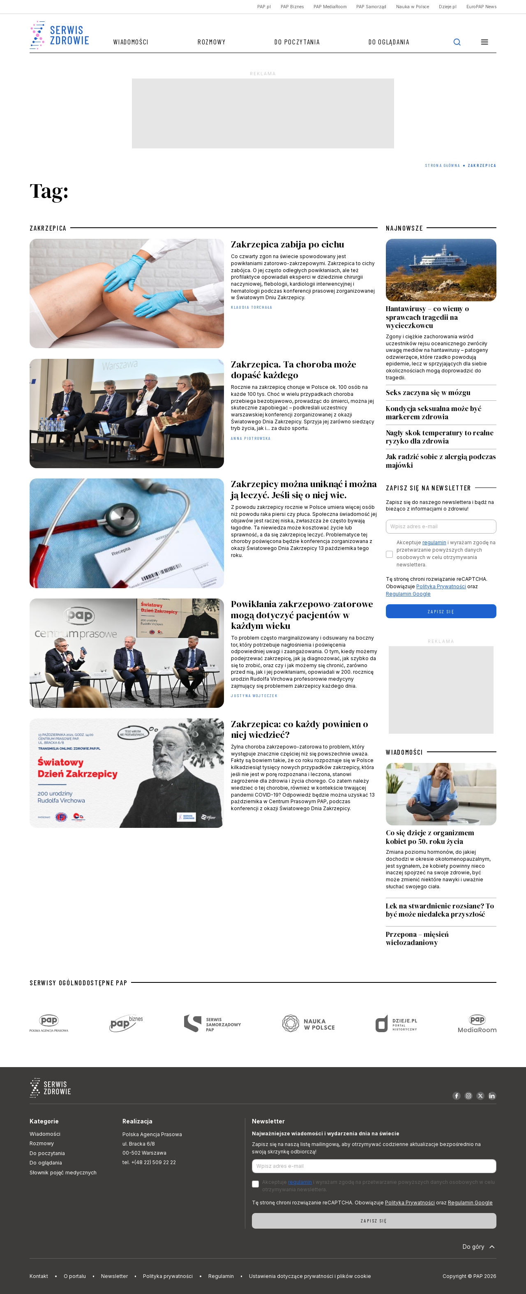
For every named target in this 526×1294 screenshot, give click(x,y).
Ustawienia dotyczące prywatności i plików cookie (310, 1276)
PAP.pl (264, 6)
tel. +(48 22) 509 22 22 (149, 1162)
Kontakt (39, 1276)
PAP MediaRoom (330, 6)
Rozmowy (212, 41)
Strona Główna (442, 165)
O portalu (75, 1276)
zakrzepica (48, 228)
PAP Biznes (292, 6)
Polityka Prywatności (441, 586)
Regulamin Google (408, 594)
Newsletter (114, 1276)
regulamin (434, 542)
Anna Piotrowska (251, 438)
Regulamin (221, 1276)
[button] (484, 42)
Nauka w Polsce (412, 6)
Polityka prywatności (168, 1276)
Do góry (479, 1247)
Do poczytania (297, 41)
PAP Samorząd (371, 6)
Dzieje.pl (448, 6)
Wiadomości (131, 41)
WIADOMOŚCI (404, 752)
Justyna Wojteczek (254, 695)
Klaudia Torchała (252, 307)
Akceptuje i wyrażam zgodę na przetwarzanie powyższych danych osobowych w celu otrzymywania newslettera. (446, 553)
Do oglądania (389, 41)
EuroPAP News (481, 6)
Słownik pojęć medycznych (63, 1172)
